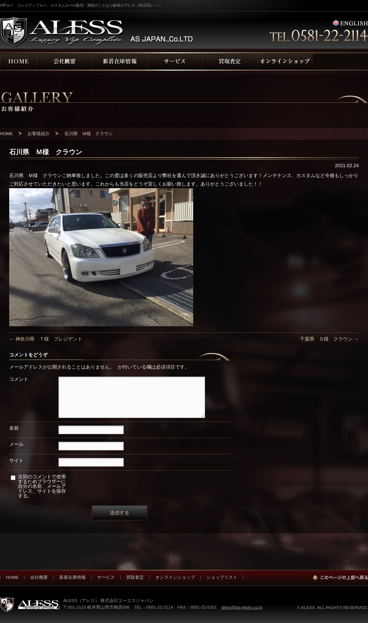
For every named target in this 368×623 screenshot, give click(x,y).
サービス (106, 577)
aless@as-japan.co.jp (241, 607)
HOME (12, 577)
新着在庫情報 (72, 577)
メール (18, 444)
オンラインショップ (175, 577)
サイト (16, 460)
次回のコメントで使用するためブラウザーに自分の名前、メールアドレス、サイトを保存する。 (42, 486)
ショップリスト (221, 577)
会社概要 (39, 577)
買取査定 (135, 577)
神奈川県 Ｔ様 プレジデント (45, 339)
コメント (18, 379)
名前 (15, 428)
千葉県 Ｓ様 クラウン (329, 339)
